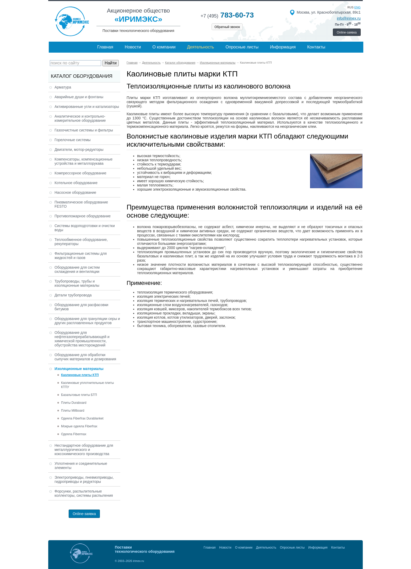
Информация (283, 47)
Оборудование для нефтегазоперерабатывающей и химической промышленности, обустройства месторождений (82, 338)
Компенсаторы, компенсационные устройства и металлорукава (83, 161)
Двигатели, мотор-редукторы (79, 149)
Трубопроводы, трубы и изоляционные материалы (77, 283)
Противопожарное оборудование (83, 216)
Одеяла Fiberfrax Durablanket (82, 418)
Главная (105, 47)
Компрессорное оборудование (80, 173)
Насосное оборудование (75, 192)
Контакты (316, 47)
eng (357, 7)
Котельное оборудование (76, 183)
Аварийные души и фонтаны (79, 97)
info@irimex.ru (348, 18)
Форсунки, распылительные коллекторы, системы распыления (84, 493)
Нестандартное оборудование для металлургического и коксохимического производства (84, 449)
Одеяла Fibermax (73, 434)
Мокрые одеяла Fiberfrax (79, 426)
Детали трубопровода (73, 295)
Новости (133, 47)
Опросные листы (242, 47)
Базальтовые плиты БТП (79, 395)
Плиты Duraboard (73, 403)
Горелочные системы (73, 140)
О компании (164, 47)
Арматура (63, 87)
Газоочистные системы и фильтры (84, 130)
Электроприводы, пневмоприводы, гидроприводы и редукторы (84, 479)
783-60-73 (227, 15)
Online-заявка (347, 32)
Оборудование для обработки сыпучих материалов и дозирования (85, 357)
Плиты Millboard (72, 410)
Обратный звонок (227, 27)
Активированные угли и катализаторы (87, 106)
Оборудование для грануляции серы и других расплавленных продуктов (87, 321)
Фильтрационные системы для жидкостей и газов (81, 255)
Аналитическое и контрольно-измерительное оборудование (80, 118)
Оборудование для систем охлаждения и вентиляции (77, 269)
